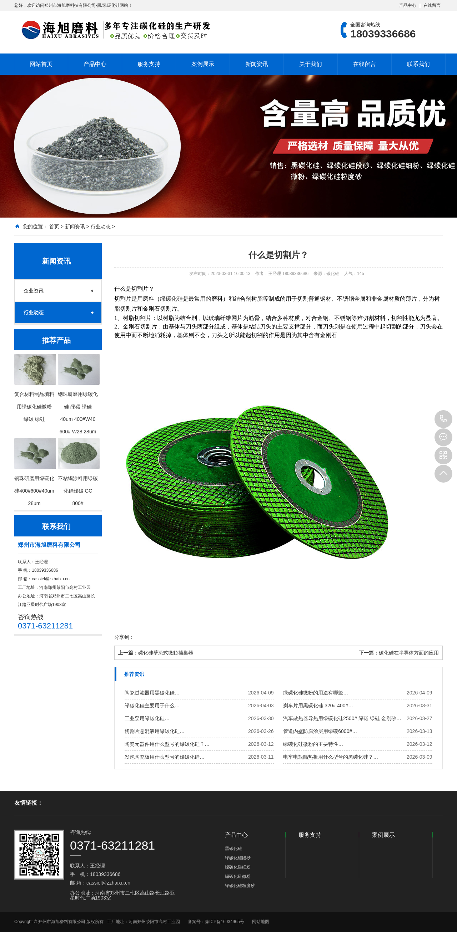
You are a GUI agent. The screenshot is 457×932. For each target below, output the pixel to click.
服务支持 (148, 64)
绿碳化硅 (171, 299)
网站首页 (41, 64)
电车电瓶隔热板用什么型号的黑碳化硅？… (330, 757)
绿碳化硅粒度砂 (240, 885)
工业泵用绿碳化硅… (147, 718)
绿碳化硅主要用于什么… (152, 705)
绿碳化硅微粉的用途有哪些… (315, 693)
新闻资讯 (256, 64)
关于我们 (310, 64)
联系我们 (418, 64)
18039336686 (443, 419)
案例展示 (202, 64)
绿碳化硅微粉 (238, 876)
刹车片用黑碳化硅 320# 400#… (318, 705)
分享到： (124, 637)
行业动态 (101, 226)
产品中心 (407, 5)
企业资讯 (34, 291)
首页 (54, 226)
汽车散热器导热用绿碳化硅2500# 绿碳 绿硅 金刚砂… (342, 718)
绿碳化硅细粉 (238, 867)
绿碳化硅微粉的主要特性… (313, 744)
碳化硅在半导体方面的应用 (409, 653)
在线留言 (432, 5)
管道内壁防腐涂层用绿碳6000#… (320, 731)
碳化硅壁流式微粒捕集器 (165, 653)
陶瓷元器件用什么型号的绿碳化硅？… (167, 744)
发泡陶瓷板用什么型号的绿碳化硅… (165, 757)
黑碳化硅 (233, 848)
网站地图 (260, 921)
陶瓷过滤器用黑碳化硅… (152, 693)
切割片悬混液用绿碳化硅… (155, 731)
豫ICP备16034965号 (224, 921)
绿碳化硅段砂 (238, 857)
